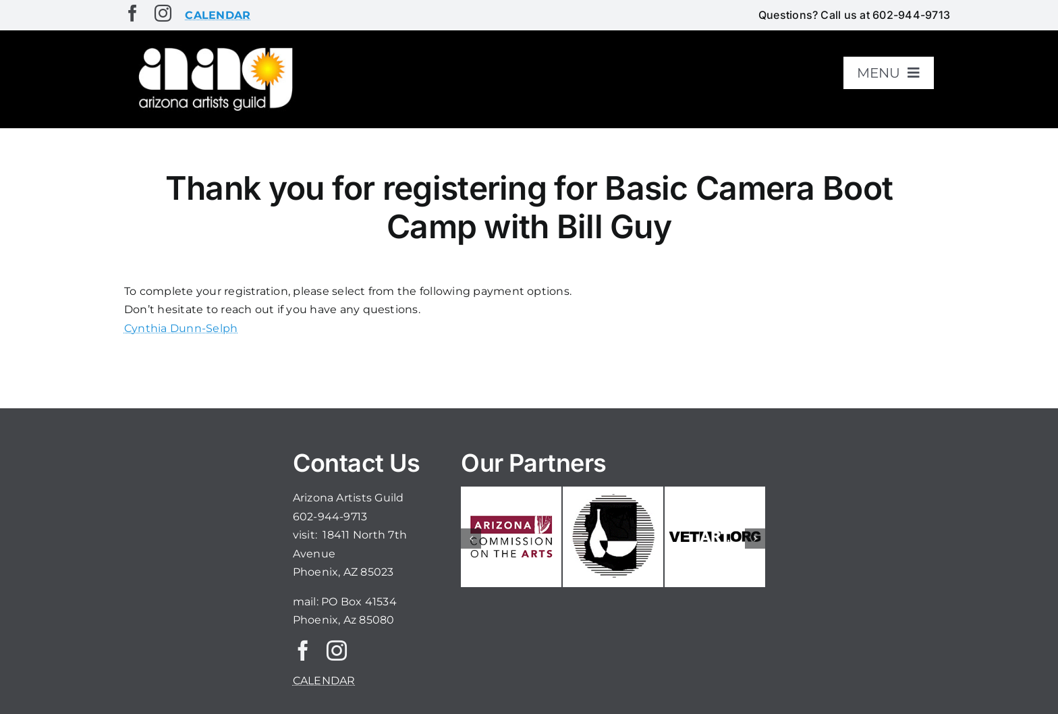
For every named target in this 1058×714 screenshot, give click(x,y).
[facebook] (132, 13)
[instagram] (163, 13)
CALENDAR (324, 680)
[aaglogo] (213, 48)
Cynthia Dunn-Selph (181, 328)
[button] (471, 538)
